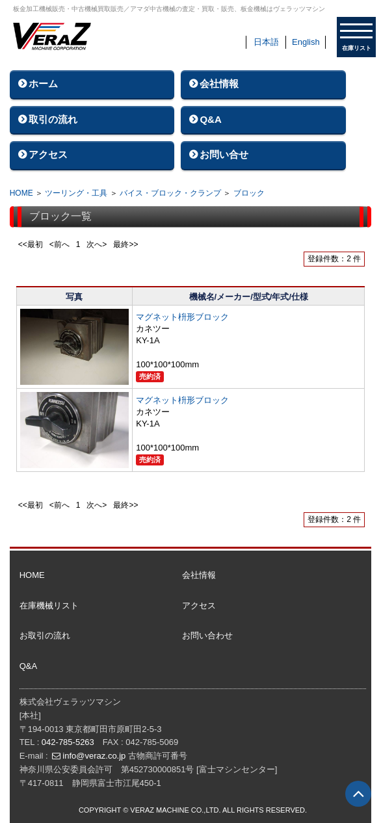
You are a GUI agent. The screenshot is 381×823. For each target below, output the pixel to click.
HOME (21, 193)
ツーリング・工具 (76, 193)
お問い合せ (224, 154)
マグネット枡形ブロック (182, 317)
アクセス (48, 154)
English (306, 42)
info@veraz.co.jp (93, 756)
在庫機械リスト (49, 605)
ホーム (43, 83)
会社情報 (219, 83)
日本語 (266, 42)
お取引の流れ (45, 635)
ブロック (249, 193)
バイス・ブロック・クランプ (170, 193)
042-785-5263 (68, 742)
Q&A (210, 119)
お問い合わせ (207, 635)
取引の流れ (53, 119)
